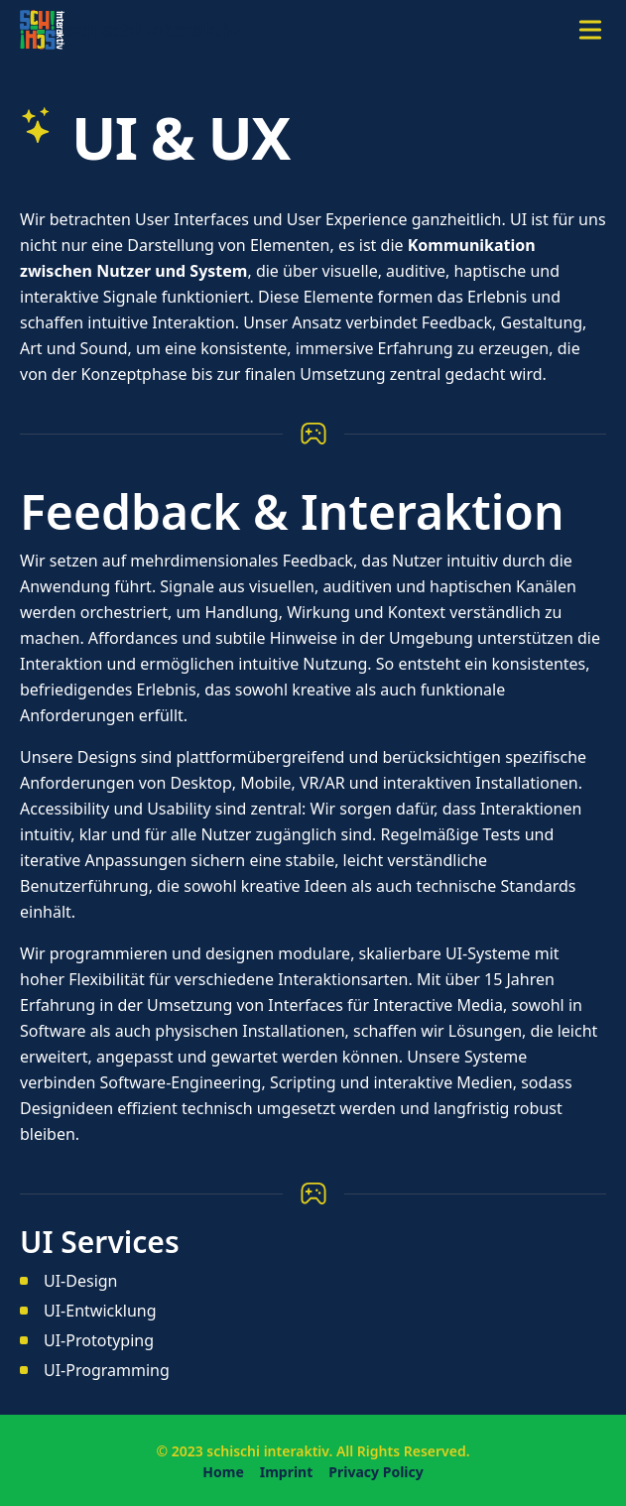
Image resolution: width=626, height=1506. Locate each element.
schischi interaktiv (267, 1451)
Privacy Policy (375, 1471)
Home (222, 1471)
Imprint (286, 1471)
